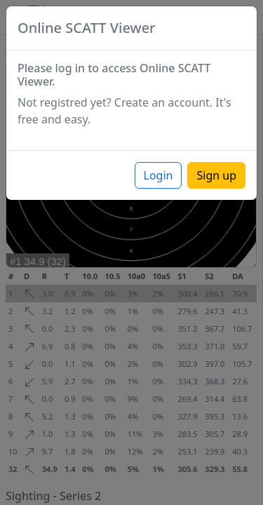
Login (158, 175)
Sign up (216, 175)
